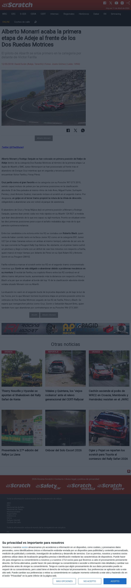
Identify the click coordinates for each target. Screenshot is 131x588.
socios (25, 547)
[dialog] (65, 560)
